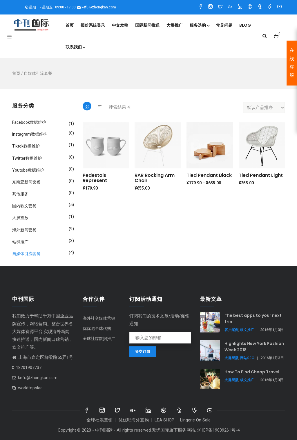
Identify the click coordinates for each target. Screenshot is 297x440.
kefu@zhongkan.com (34, 377)
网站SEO (247, 357)
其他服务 (20, 194)
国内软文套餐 (24, 205)
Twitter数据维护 (27, 158)
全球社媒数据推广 (99, 338)
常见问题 (224, 25)
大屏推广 (174, 25)
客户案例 (231, 329)
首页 (70, 25)
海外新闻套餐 (24, 230)
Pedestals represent (95, 178)
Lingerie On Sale (195, 420)
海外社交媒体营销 (99, 318)
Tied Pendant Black (209, 175)
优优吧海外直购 (133, 420)
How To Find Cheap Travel (251, 372)
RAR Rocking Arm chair (155, 178)
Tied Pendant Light (261, 175)
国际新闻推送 (147, 25)
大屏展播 (231, 357)
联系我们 (75, 47)
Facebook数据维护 (29, 122)
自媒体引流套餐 (26, 253)
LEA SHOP (164, 420)
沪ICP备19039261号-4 (218, 430)
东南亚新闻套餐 (26, 182)
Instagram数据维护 (29, 134)
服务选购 (199, 25)
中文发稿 (120, 25)
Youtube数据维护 (28, 170)
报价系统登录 (93, 25)
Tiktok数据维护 (26, 146)
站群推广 (20, 241)
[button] (277, 34)
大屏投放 (20, 217)
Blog (245, 25)
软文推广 (247, 329)
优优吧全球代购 (97, 328)
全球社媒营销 (99, 420)
